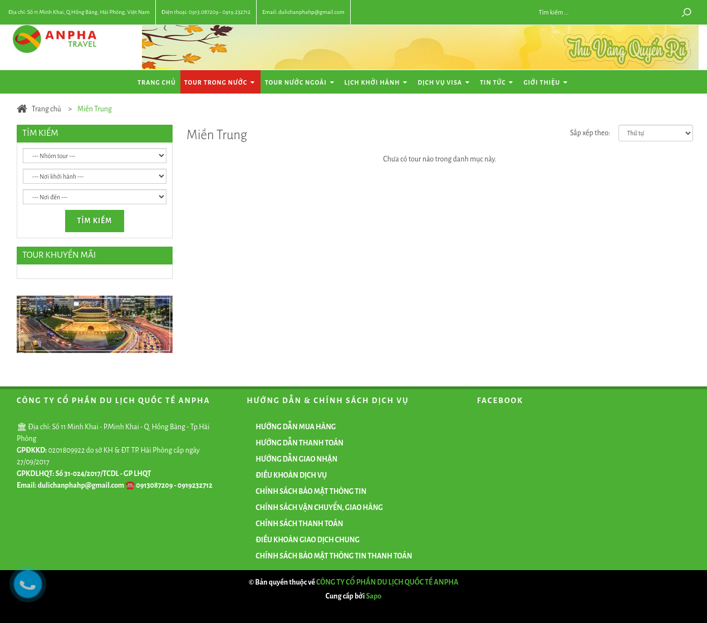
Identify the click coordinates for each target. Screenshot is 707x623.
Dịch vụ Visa (445, 82)
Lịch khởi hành (377, 82)
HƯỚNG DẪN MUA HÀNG (296, 427)
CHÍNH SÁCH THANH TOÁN (299, 524)
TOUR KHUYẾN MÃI (59, 254)
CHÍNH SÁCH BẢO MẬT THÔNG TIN (311, 492)
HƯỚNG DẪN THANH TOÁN (299, 443)
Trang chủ (157, 82)
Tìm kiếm (94, 221)
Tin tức (497, 82)
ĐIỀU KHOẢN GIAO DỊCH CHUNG (307, 540)
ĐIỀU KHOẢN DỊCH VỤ (291, 475)
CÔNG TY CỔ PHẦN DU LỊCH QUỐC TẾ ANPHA (387, 582)
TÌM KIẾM (40, 133)
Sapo (374, 596)
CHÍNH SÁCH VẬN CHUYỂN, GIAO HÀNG (319, 508)
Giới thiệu (546, 82)
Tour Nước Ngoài (300, 82)
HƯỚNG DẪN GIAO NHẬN (296, 459)
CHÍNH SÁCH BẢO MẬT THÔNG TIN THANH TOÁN (334, 556)
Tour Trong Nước (220, 82)
